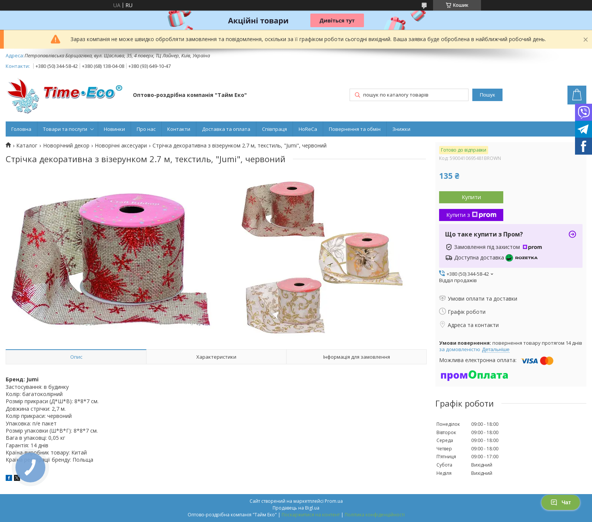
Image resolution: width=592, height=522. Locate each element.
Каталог (26, 145)
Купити (471, 197)
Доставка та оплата (226, 129)
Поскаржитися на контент (311, 514)
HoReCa (308, 129)
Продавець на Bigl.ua (296, 508)
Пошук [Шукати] (487, 95)
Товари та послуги (65, 129)
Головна (21, 129)
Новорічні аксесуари (121, 145)
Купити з (471, 214)
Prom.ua (334, 501)
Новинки (114, 129)
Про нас (146, 129)
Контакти (178, 129)
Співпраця (274, 129)
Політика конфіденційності (375, 514)
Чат (560, 502)
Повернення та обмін (355, 129)
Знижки (401, 129)
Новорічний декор (66, 145)
